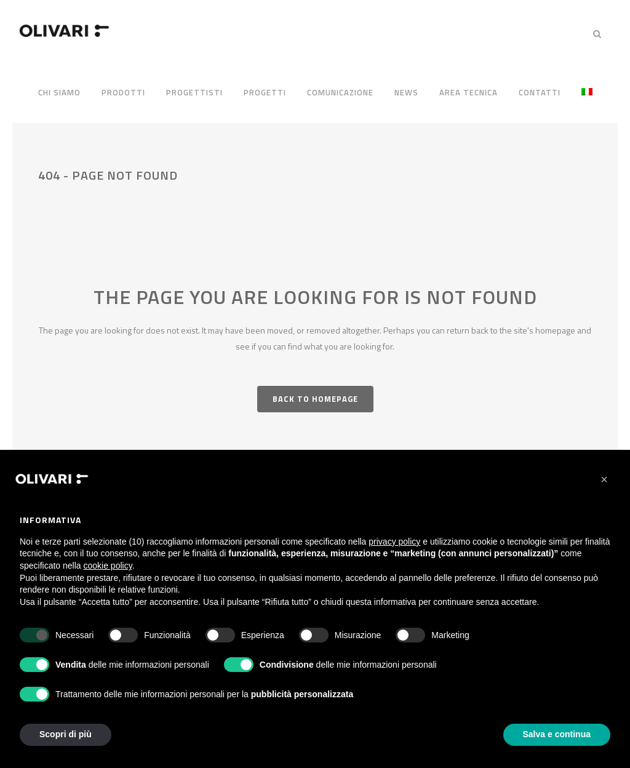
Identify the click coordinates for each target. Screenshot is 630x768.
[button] (604, 479)
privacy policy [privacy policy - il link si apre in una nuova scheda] (394, 541)
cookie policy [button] (108, 565)
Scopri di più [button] (65, 734)
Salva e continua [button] (557, 734)
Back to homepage (315, 399)
